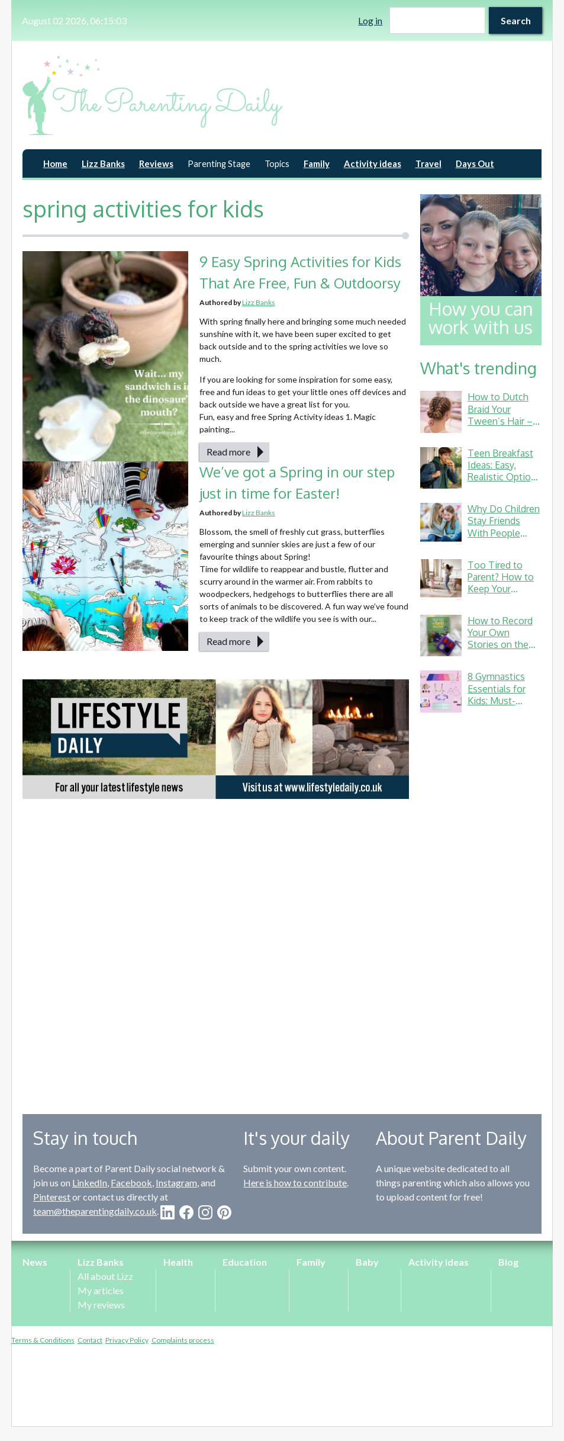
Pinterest (51, 1196)
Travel (428, 163)
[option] (215, 739)
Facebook (131, 1182)
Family (317, 163)
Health (178, 1261)
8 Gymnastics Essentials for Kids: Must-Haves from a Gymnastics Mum (505, 700)
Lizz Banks (103, 163)
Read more (228, 451)
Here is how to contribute (295, 1182)
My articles (101, 1290)
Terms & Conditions (43, 1340)
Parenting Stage (219, 163)
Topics (277, 163)
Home (55, 163)
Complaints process (183, 1340)
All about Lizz (105, 1276)
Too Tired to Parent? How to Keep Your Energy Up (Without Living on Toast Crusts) (503, 595)
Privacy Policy (127, 1340)
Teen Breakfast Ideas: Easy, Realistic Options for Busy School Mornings (504, 477)
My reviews (101, 1304)
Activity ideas (372, 163)
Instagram (176, 1182)
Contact (90, 1340)
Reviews (156, 163)
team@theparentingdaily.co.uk (95, 1211)
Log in (370, 20)
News (34, 1261)
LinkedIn (89, 1182)
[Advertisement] (481, 904)
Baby (367, 1261)
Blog (508, 1261)
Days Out (475, 163)
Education (245, 1261)
